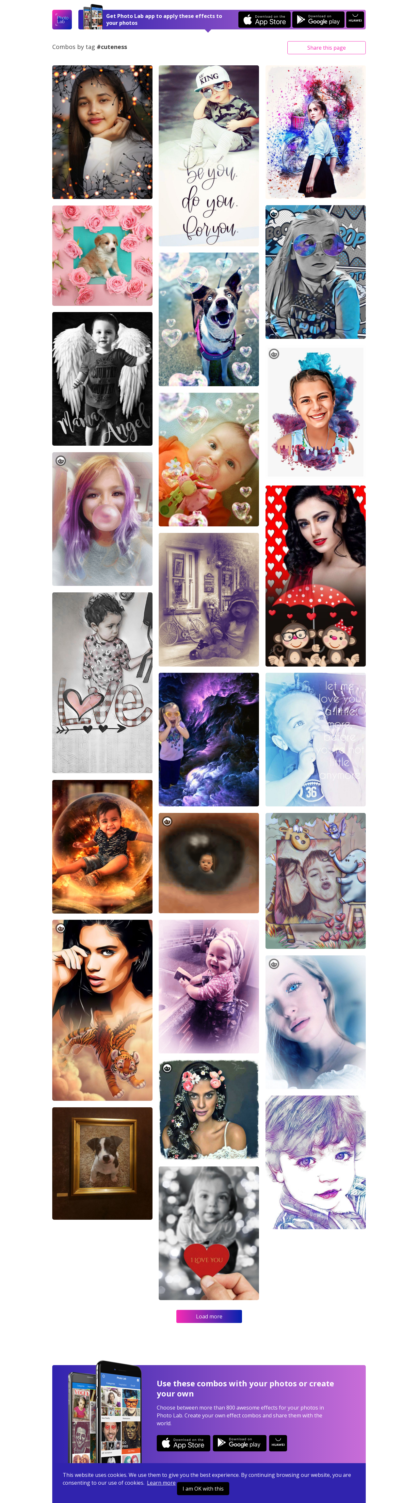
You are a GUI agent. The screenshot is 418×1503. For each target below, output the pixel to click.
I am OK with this (203, 1488)
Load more (209, 1316)
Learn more (161, 1482)
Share (326, 47)
